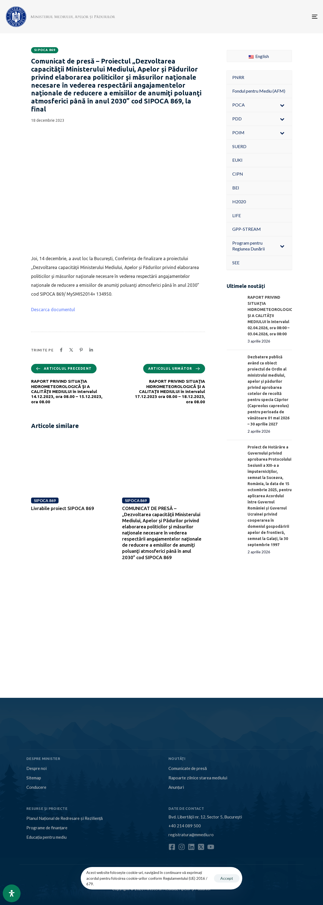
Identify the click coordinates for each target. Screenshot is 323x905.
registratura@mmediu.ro (191, 834)
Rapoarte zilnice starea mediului (197, 777)
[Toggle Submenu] (282, 105)
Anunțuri (176, 787)
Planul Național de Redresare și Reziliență (64, 818)
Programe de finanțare (46, 827)
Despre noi (36, 768)
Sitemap (33, 777)
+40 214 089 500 (184, 825)
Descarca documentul (53, 309)
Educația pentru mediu (46, 837)
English (259, 56)
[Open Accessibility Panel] (12, 893)
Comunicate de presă (187, 768)
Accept (226, 878)
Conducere (36, 787)
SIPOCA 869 (44, 50)
